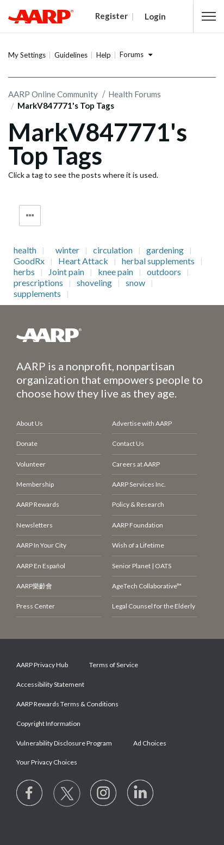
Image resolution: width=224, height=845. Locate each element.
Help (103, 55)
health (25, 250)
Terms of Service (113, 665)
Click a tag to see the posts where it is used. (83, 174)
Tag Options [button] (30, 215)
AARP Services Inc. (139, 484)
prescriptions (38, 282)
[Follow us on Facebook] (29, 793)
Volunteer (31, 464)
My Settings (27, 55)
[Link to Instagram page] (103, 793)
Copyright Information (48, 723)
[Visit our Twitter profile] (66, 793)
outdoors (164, 272)
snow (135, 282)
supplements (37, 293)
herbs (24, 272)
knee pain (115, 272)
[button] (209, 16)
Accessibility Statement (50, 684)
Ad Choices (149, 743)
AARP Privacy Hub (42, 665)
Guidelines (71, 55)
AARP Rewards (37, 504)
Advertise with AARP (142, 423)
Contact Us (128, 443)
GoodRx (29, 261)
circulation (113, 250)
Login (155, 16)
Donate (27, 443)
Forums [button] (132, 54)
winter (67, 250)
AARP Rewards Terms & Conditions (67, 704)
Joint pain (66, 272)
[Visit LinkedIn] (140, 793)
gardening (165, 250)
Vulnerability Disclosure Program (64, 743)
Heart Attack (83, 261)
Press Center (35, 606)
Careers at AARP (136, 464)
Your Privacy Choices (46, 762)
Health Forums (134, 94)
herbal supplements (158, 261)
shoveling (94, 282)
